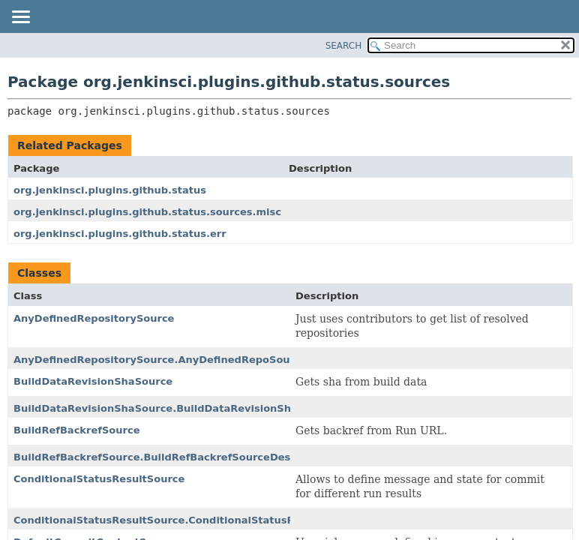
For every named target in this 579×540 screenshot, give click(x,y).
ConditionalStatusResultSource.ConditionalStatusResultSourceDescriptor (216, 520)
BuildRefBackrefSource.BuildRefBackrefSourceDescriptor (171, 457)
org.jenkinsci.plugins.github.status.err (120, 233)
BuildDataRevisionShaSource (93, 381)
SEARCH (344, 45)
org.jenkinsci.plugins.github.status (110, 190)
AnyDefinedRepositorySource (94, 318)
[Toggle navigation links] (20, 18)
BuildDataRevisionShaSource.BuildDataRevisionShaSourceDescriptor (203, 408)
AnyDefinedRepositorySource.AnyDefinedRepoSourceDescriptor (189, 359)
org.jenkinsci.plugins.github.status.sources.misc (147, 212)
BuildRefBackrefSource (77, 430)
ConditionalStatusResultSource (99, 478)
